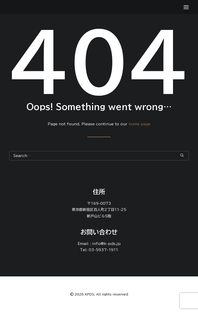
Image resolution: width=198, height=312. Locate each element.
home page (140, 124)
